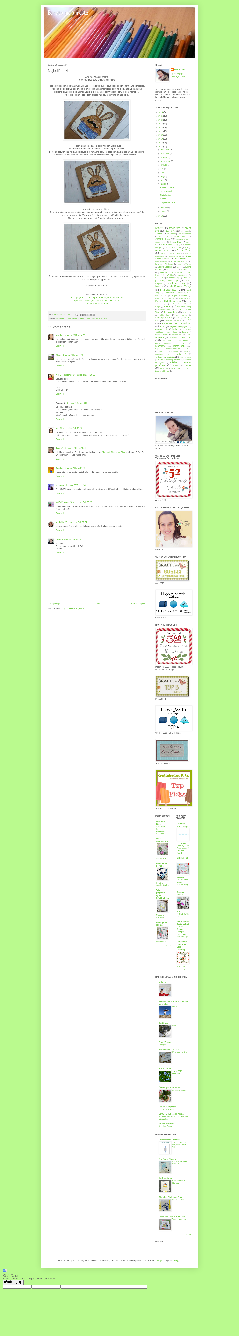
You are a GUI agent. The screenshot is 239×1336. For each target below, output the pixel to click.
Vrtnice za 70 (161, 942)
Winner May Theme (180, 1219)
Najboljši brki (165, 195)
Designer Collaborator (170, 253)
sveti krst (162, 351)
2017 (160, 146)
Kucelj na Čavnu (165, 1126)
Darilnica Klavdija (163, 250)
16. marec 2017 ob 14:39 (74, 335)
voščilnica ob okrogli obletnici (169, 360)
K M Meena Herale (64, 375)
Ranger (157, 307)
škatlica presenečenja (179, 368)
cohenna (60, 485)
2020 (160, 135)
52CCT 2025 (170, 231)
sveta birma (187, 349)
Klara (58, 355)
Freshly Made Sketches (170, 1140)
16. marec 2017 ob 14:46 (72, 355)
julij (162, 169)
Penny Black (171, 298)
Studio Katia (186, 312)
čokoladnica (164, 368)
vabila (186, 351)
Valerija (59, 335)
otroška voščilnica (163, 343)
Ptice (174, 1025)
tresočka (174, 351)
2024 (160, 120)
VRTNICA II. (161, 858)
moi (57, 428)
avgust (164, 165)
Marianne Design (177, 283)
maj (162, 176)
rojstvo (158, 349)
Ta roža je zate (166, 191)
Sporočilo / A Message (168, 1109)
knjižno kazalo (172, 332)
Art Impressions (185, 234)
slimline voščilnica (173, 349)
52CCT (159, 228)
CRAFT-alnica (162, 239)
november (165, 153)
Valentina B (179, 69)
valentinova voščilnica (163, 354)
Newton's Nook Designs (174, 293)
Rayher (167, 306)
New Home (181, 966)
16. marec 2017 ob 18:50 (75, 448)
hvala (174, 329)
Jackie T (59, 448)
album (179, 321)
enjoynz (160, 1260)
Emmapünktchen (175, 256)
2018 (160, 143)
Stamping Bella (171, 312)
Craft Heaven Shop (169, 245)
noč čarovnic (167, 340)
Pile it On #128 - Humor (97, 303)
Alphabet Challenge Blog (114, 452)
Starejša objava (138, 604)
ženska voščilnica (162, 371)
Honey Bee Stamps (179, 261)
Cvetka (163, 199)
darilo (162, 326)
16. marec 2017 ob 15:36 (84, 375)
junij (163, 172)
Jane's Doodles (78, 318)
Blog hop (163, 236)
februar (164, 207)
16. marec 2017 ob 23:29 (81, 502)
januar (164, 211)
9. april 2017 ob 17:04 (71, 539)
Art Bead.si (171, 234)
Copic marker (160, 242)
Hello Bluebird (161, 261)
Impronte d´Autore (184, 264)
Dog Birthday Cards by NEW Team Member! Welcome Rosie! (183, 848)
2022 (160, 127)
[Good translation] (8, 1282)
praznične (160, 346)
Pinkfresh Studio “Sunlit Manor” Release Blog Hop (182, 882)
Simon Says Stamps (165, 309)
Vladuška (60, 522)
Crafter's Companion (173, 248)
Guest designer (180, 259)
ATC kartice (185, 231)
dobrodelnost (161, 329)
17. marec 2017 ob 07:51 (76, 522)
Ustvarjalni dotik (163, 317)
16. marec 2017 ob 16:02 (76, 403)
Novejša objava (55, 604)
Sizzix (178, 309)
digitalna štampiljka (63, 318)
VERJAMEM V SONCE (169, 1049)
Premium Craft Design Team (168, 301)
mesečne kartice (162, 335)
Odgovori (60, 346)
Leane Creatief (182, 275)
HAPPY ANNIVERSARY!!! (183, 914)
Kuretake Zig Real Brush (171, 272)
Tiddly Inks (164, 315)
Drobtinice (163, 1023)
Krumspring (186, 270)
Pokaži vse (167, 945)
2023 (160, 123)
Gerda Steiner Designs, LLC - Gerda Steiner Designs (183, 926)
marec (164, 184)
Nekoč (175, 1006)
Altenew (158, 234)
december (165, 150)
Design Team (184, 250)
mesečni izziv (177, 335)
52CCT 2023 (174, 228)
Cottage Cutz (175, 242)
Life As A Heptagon (168, 1107)
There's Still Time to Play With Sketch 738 (180, 1144)
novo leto (186, 337)
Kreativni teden (172, 270)
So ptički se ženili (167, 202)
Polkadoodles (183, 298)
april (163, 180)
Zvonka (59, 468)
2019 (160, 139)
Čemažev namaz (179, 1090)
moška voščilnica (91, 318)
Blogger (177, 1260)
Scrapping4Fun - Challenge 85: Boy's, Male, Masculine (97, 297)
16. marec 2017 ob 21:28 (74, 468)
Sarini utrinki (165, 1068)
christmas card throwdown (176, 323)
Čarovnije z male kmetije (170, 1088)
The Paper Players (167, 1159)
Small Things (165, 1042)
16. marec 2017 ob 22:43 (75, 485)
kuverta (185, 332)
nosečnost (173, 337)
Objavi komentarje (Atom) (73, 608)
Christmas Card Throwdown (172, 1216)
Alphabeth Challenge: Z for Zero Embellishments (96, 300)
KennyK (179, 267)
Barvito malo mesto (68, 13)
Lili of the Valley (172, 278)
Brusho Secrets (180, 236)
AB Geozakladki (166, 1123)
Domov (97, 604)
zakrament (176, 365)
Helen (58, 539)
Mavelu (159, 286)
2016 (160, 216)
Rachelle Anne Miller (179, 304)
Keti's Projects (62, 502)
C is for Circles (178, 1200)
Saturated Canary (184, 307)
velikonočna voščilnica (165, 357)
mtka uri (163, 982)
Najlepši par (168, 289)
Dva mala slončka (179, 1052)
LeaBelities (169, 275)
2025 (160, 116)
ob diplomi (183, 340)
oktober (164, 157)
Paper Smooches (179, 296)
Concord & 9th (182, 239)
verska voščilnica (185, 357)
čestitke (188, 365)
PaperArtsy (159, 298)
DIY (186, 248)
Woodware (169, 321)
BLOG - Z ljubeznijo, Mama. (171, 1114)
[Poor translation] (18, 1282)
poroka (182, 343)
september (165, 161)
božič (188, 320)
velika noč (181, 354)
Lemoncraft (159, 278)
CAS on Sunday (166, 1178)
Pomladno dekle (167, 187)
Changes (162, 1045)
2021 (160, 131)
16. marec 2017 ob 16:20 (71, 428)
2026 (160, 112)
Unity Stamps (181, 315)
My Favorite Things (180, 286)
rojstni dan (103, 318)
